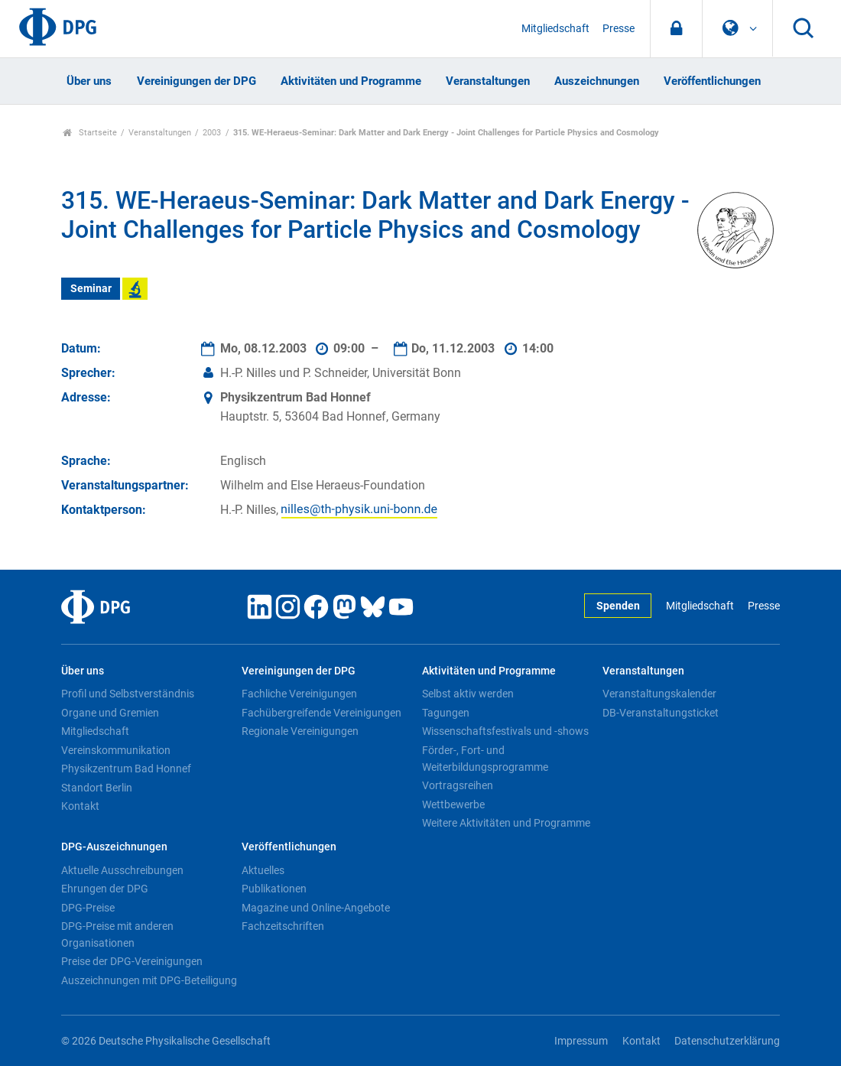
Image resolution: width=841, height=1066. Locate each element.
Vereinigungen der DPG (196, 81)
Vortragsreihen (457, 785)
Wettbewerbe (453, 804)
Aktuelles (263, 870)
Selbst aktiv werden (468, 693)
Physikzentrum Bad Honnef (126, 768)
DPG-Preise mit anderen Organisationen (117, 934)
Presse (618, 28)
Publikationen (274, 888)
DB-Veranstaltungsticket (660, 713)
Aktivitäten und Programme (351, 81)
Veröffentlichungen (712, 81)
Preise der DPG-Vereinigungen (132, 961)
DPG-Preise (88, 908)
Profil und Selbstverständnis (127, 693)
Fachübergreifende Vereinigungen (321, 713)
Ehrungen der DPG (104, 888)
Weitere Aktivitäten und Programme (506, 823)
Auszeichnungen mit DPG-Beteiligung (149, 980)
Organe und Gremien (110, 713)
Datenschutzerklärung (727, 1041)
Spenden (618, 606)
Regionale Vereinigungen (300, 731)
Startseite (90, 133)
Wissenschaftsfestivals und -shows (505, 731)
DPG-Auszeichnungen (114, 846)
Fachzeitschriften (283, 926)
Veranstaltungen (488, 81)
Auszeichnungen (596, 81)
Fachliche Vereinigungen (299, 693)
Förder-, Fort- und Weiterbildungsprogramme (485, 758)
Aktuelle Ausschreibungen (122, 870)
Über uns (89, 81)
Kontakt (80, 806)
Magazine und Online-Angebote (316, 908)
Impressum (581, 1041)
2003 (212, 133)
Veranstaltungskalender (659, 693)
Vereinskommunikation (115, 750)
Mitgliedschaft (555, 28)
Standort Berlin (96, 788)
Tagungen (445, 713)
